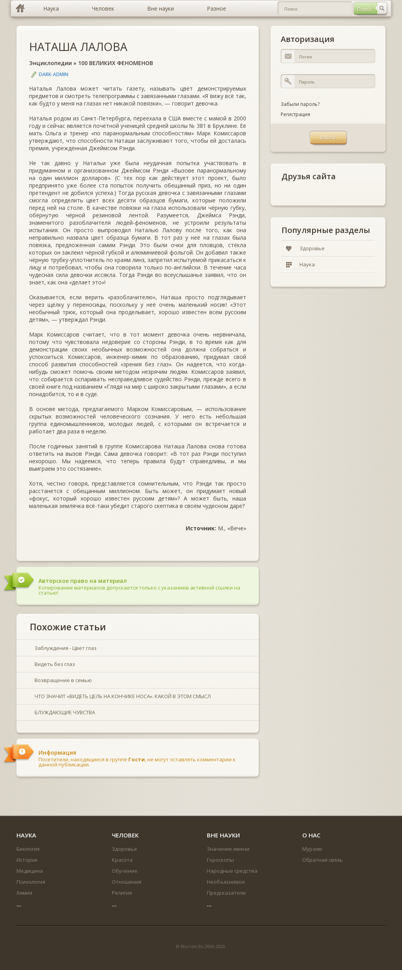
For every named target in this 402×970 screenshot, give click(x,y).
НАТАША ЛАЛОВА (78, 46)
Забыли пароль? (300, 104)
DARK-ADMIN (53, 74)
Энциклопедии (50, 63)
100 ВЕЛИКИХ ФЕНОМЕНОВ (115, 63)
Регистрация (295, 114)
